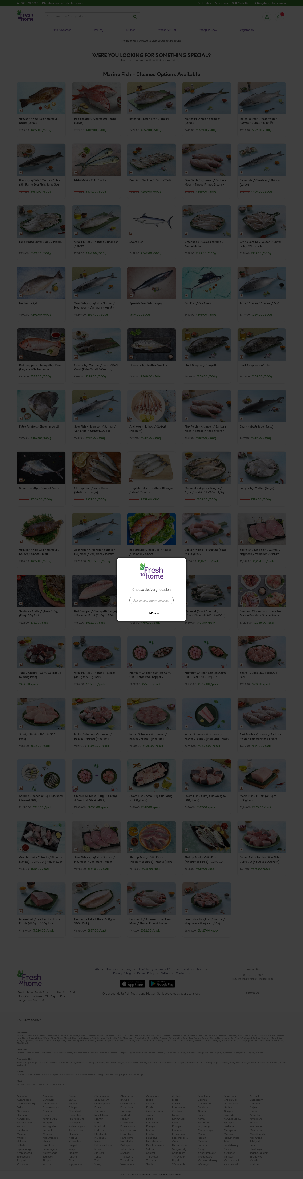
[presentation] (151, 600)
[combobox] (151, 598)
